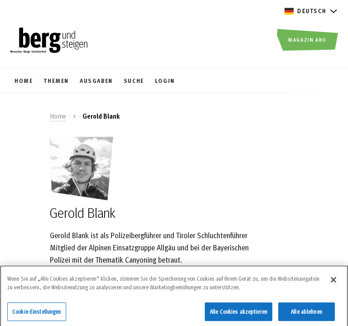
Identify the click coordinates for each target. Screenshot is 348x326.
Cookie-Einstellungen (36, 313)
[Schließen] (333, 282)
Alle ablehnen (306, 313)
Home (58, 115)
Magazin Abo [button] (307, 39)
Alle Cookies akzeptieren (238, 313)
